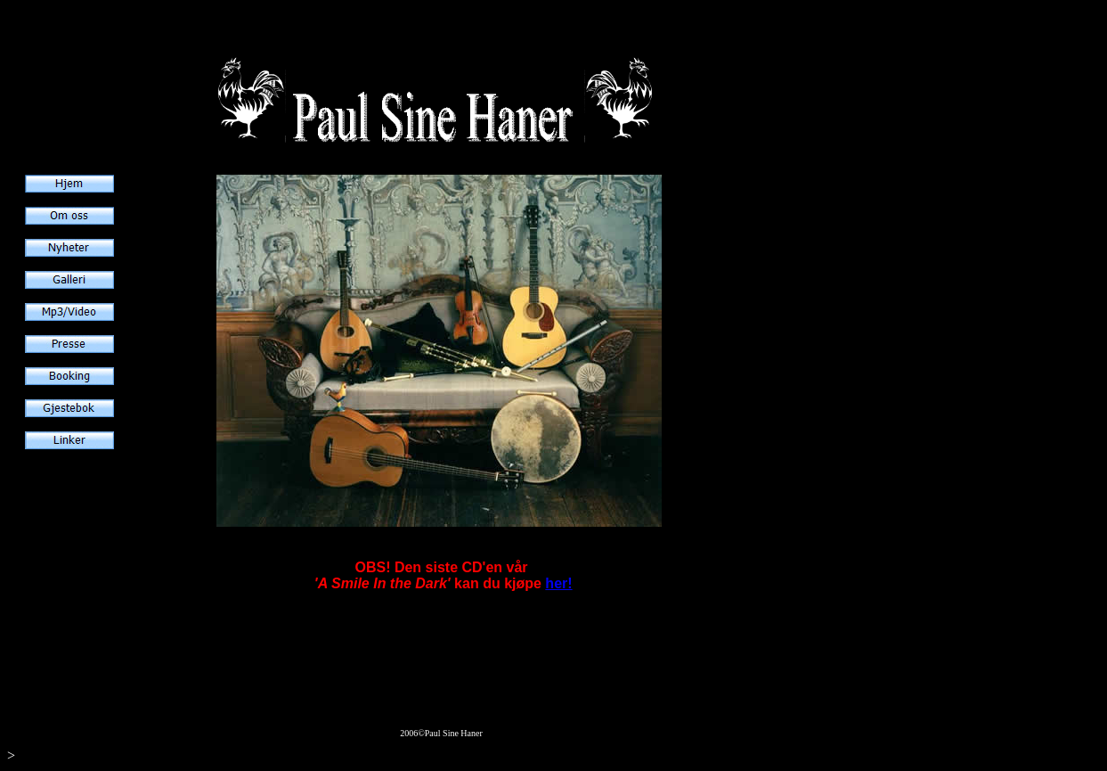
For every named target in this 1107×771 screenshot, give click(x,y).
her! (558, 583)
